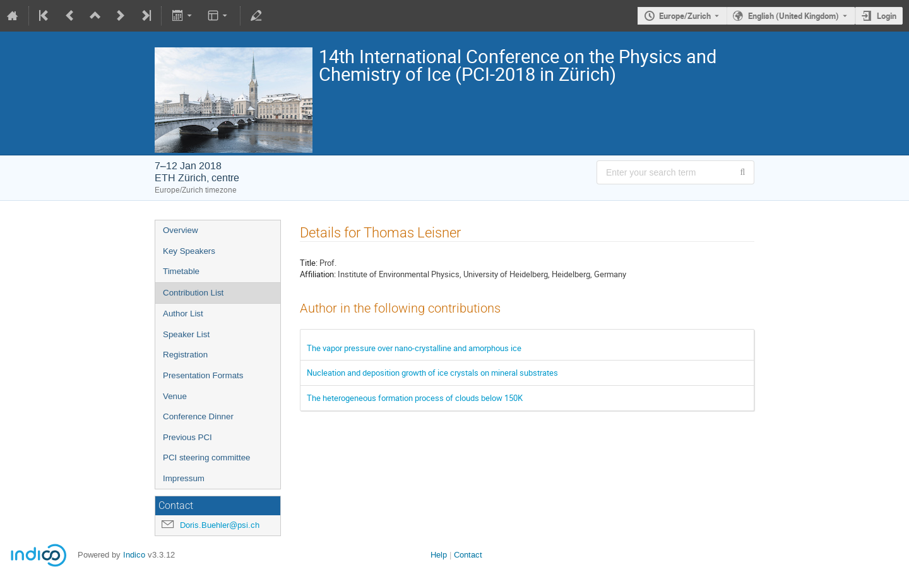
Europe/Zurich (685, 15)
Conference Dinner (198, 416)
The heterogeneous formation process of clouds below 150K (415, 398)
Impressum (184, 478)
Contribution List (193, 292)
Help (439, 554)
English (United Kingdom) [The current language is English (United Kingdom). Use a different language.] (793, 15)
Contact (468, 554)
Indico (134, 554)
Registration (185, 354)
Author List (183, 313)
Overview (180, 230)
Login (886, 15)
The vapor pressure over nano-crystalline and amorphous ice (414, 348)
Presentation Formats (203, 375)
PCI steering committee (207, 457)
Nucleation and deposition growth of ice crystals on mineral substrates (432, 372)
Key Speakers (189, 251)
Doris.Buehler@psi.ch (219, 525)
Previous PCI (187, 437)
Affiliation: (318, 274)
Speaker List (186, 334)
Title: (309, 262)
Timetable (181, 271)
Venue (175, 396)
